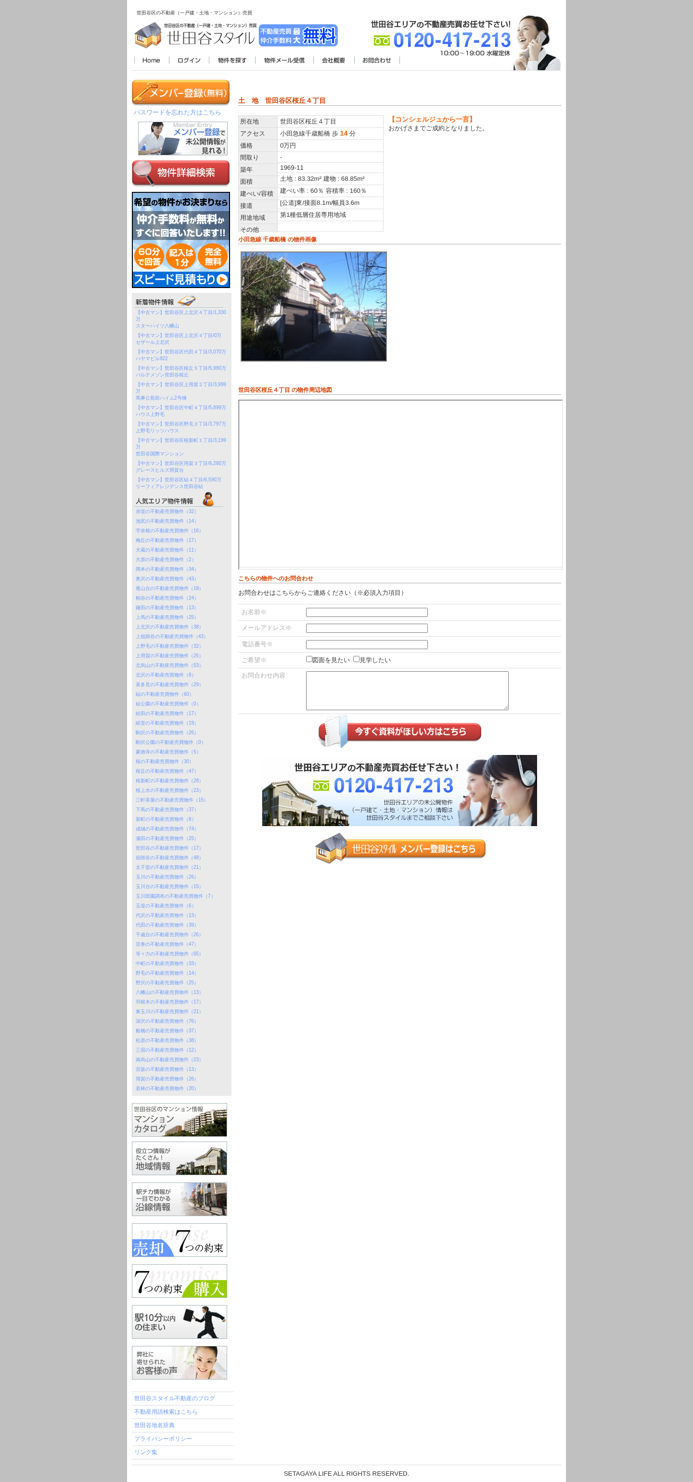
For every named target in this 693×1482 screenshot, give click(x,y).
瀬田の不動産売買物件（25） (167, 838)
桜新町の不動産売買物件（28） (170, 780)
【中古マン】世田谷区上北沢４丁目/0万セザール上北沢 (178, 339)
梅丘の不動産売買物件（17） (167, 540)
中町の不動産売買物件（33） (167, 963)
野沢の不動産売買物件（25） (167, 982)
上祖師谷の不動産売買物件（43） (172, 636)
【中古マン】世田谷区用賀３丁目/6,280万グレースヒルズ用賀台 (181, 467)
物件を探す (232, 61)
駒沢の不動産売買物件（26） (167, 732)
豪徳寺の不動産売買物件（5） (168, 751)
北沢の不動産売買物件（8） (166, 675)
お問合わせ (377, 61)
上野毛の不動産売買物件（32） (170, 646)
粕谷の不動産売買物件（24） (167, 598)
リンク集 (145, 1452)
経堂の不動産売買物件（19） (167, 723)
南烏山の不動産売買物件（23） (170, 1059)
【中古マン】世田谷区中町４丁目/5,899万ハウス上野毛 (181, 411)
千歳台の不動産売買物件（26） (170, 934)
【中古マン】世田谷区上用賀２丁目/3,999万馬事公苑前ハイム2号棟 (181, 391)
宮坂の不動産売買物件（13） (167, 1069)
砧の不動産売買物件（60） (165, 694)
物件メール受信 (284, 61)
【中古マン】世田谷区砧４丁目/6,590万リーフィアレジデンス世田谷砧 (178, 483)
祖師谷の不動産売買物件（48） (170, 857)
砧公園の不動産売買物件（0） (168, 703)
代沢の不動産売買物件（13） (167, 915)
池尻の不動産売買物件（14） (167, 521)
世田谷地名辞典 (154, 1425)
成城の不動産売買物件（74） (167, 828)
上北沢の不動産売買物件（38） (170, 626)
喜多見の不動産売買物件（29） (170, 684)
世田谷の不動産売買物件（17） (170, 848)
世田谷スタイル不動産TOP (151, 61)
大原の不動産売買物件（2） (166, 559)
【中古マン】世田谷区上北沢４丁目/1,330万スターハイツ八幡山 (181, 319)
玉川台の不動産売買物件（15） (170, 886)
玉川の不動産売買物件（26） (167, 876)
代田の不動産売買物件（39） (167, 925)
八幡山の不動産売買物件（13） (170, 992)
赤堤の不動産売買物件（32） (167, 511)
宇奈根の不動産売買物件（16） (170, 530)
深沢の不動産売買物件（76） (167, 1021)
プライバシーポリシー (163, 1438)
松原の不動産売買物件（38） (167, 1040)
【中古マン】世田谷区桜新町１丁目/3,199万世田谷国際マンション (181, 447)
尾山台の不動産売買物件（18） (170, 588)
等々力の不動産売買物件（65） (170, 953)
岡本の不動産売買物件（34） (167, 569)
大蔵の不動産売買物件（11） (167, 550)
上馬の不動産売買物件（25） (167, 617)
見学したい (375, 660)
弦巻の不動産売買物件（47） (167, 944)
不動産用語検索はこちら (166, 1411)
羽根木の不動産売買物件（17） (170, 1002)
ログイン (189, 61)
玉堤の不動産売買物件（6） (166, 905)
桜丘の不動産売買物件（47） (167, 771)
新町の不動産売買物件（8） (166, 819)
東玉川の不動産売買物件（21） (170, 1011)
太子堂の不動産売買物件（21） (170, 867)
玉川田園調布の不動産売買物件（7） (176, 896)
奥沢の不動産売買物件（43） (167, 578)
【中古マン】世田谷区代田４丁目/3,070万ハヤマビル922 (181, 355)
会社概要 (333, 61)
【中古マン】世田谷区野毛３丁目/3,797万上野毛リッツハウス (181, 427)
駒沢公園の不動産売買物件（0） (171, 742)
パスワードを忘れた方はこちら (177, 112)
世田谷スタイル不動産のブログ (174, 1398)
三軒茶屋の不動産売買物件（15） (172, 800)
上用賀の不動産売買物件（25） (170, 655)
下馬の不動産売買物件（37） (167, 809)
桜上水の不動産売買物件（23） (170, 790)
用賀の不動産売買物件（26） (167, 1078)
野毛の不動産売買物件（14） (167, 973)
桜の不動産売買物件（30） (165, 761)
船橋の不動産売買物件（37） (167, 1030)
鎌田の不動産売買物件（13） (167, 607)
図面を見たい (331, 660)
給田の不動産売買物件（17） (167, 713)
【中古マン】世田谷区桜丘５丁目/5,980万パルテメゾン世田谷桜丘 (181, 371)
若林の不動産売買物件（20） (167, 1088)
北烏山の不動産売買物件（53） (170, 665)
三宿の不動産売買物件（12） (167, 1050)
